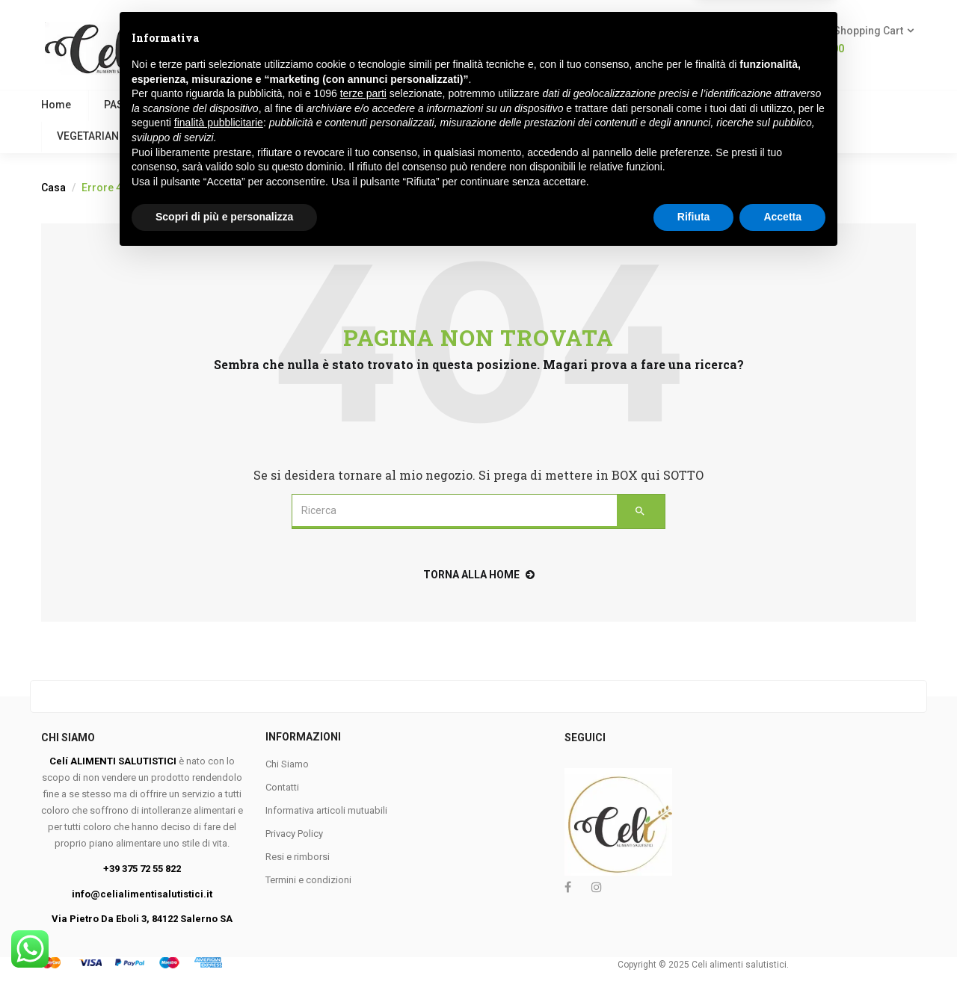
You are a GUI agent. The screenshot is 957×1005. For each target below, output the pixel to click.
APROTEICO (779, 105)
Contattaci (326, 136)
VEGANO (189, 105)
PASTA (119, 105)
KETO (172, 136)
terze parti (363, 841)
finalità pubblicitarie (218, 870)
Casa (53, 188)
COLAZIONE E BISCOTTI (299, 105)
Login (738, 49)
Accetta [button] (782, 964)
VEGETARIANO (91, 136)
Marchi (406, 136)
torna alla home (479, 575)
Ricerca (501, 39)
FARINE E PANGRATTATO (447, 105)
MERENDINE (688, 105)
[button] (861, 40)
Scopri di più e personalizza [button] (224, 964)
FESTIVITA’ (243, 136)
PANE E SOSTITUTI (582, 105)
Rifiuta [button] (693, 964)
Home (56, 105)
